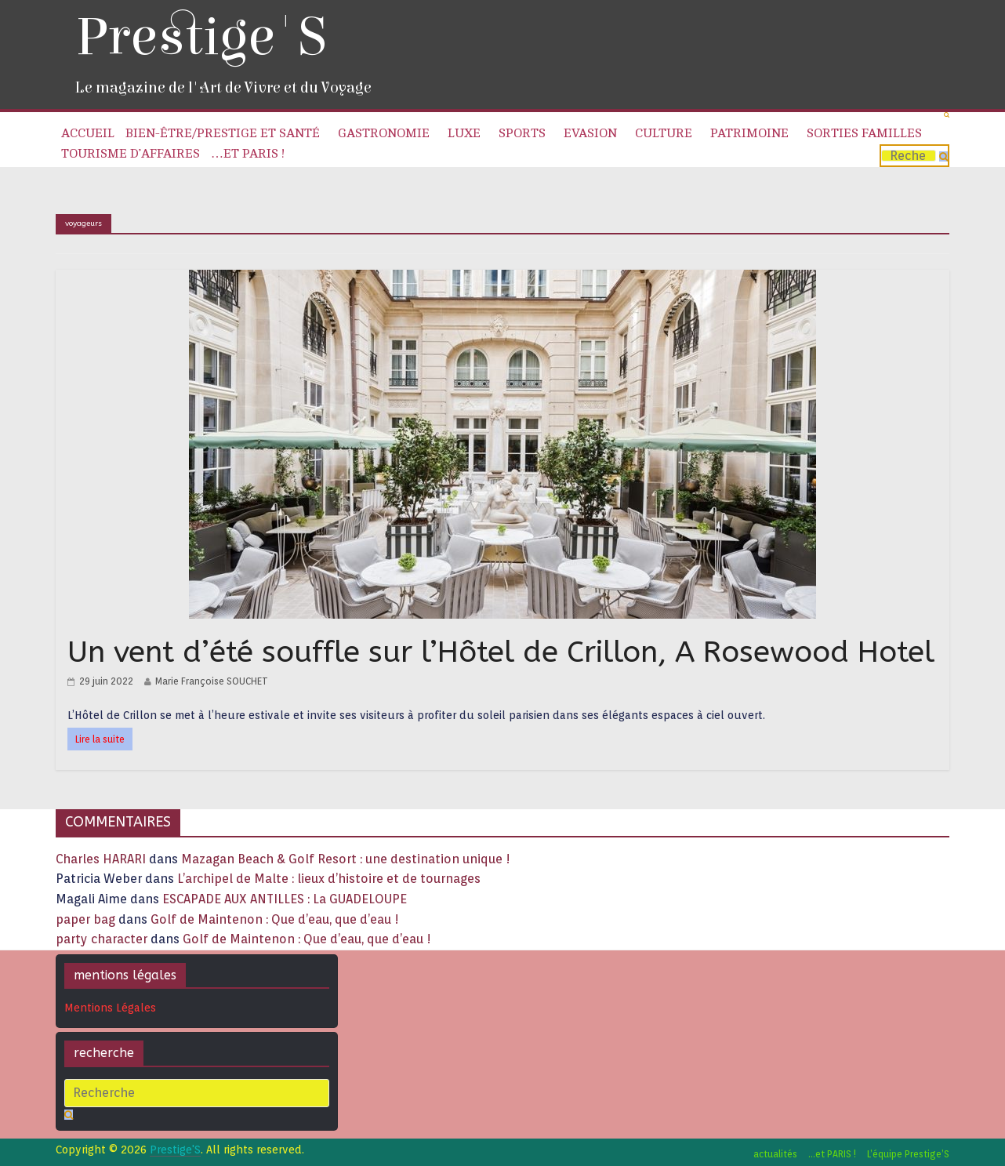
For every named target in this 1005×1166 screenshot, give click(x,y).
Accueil (87, 133)
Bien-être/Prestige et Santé (222, 133)
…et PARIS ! (248, 154)
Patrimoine (749, 133)
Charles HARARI (101, 859)
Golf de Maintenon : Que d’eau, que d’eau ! (275, 919)
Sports (522, 133)
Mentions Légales (110, 1007)
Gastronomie (384, 133)
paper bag (85, 919)
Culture (663, 133)
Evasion (590, 133)
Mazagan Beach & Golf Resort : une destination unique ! (345, 859)
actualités (775, 1154)
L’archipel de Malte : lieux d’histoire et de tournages (330, 878)
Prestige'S (200, 37)
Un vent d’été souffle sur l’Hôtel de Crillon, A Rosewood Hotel (500, 652)
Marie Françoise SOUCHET (211, 681)
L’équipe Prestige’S (908, 1154)
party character (101, 939)
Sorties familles (864, 133)
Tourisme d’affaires (130, 154)
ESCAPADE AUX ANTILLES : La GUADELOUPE (284, 899)
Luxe (464, 133)
